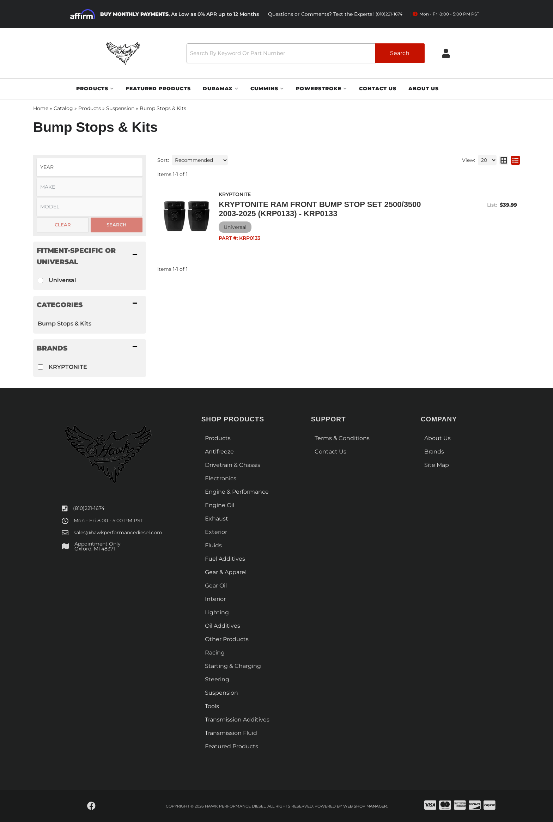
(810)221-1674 (88, 508)
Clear (63, 224)
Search (117, 224)
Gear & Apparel (226, 572)
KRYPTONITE (68, 367)
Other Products (227, 639)
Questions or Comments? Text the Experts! (335, 14)
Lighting (217, 612)
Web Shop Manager (365, 806)
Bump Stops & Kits (64, 323)
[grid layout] (503, 160)
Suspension (221, 692)
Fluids (213, 545)
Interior (215, 599)
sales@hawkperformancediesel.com (118, 532)
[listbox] (89, 167)
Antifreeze (219, 451)
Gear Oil (216, 585)
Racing (215, 652)
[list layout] (515, 160)
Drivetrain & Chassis (232, 465)
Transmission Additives (237, 719)
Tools (212, 706)
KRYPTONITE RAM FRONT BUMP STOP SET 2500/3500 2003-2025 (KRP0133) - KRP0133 (319, 209)
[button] (304, 53)
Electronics (220, 478)
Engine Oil (219, 505)
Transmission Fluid (231, 733)
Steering (217, 679)
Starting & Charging (233, 666)
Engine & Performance (237, 491)
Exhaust (216, 518)
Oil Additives (222, 625)
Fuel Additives (225, 558)
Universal (62, 280)
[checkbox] (40, 280)
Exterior (216, 532)
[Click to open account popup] (447, 53)
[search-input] (279, 53)
